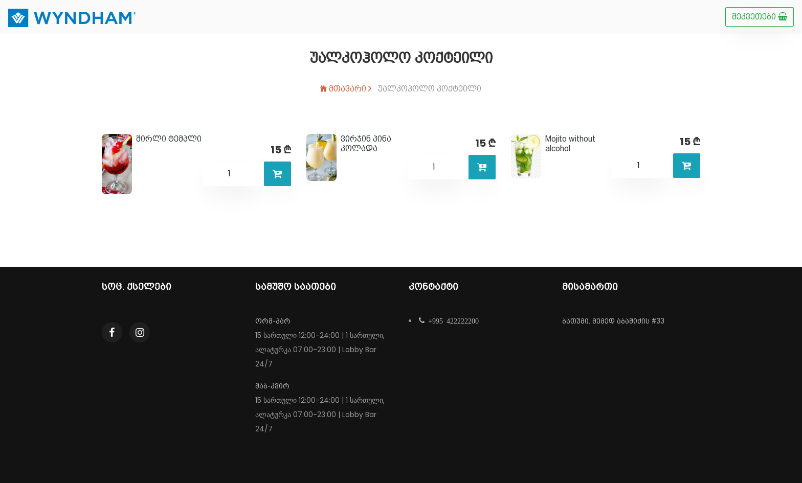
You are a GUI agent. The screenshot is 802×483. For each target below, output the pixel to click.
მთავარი (345, 89)
